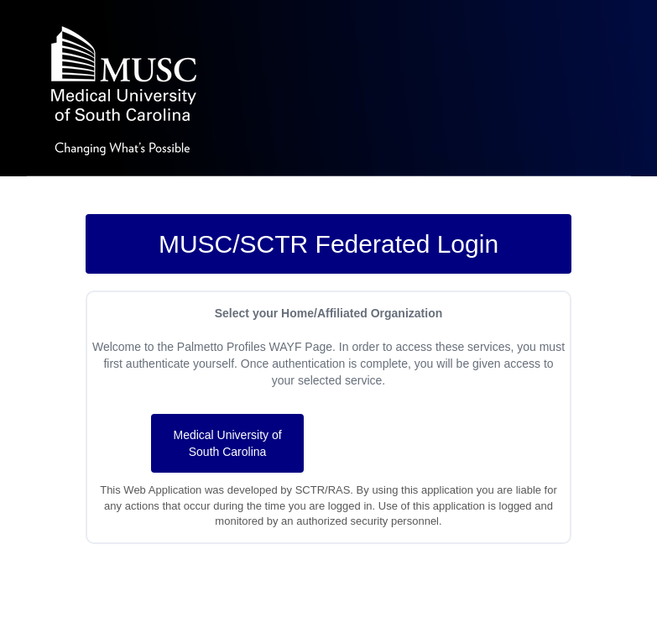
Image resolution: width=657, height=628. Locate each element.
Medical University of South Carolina (227, 443)
